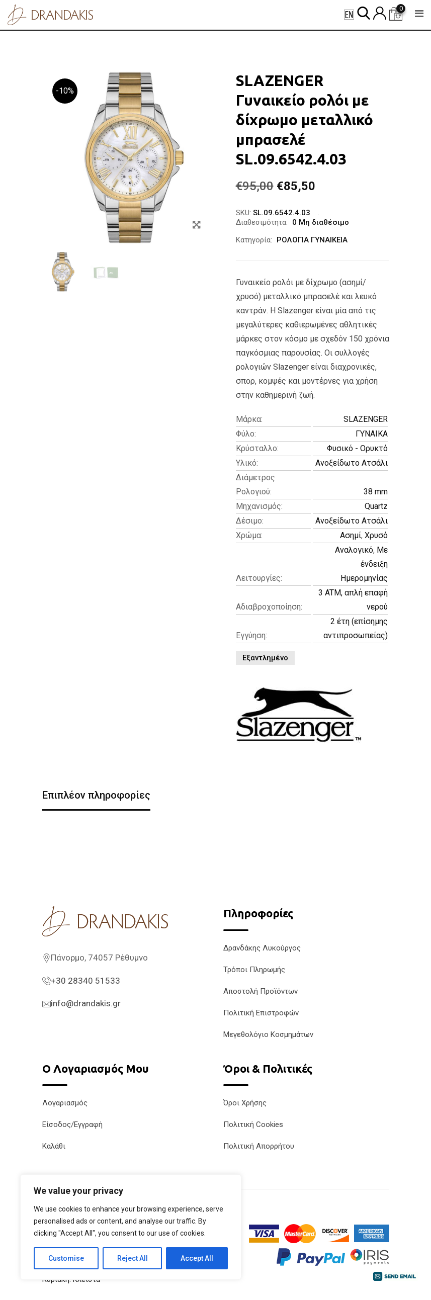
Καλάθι (53, 1146)
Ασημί (350, 535)
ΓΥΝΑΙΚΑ (372, 434)
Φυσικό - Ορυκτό (357, 448)
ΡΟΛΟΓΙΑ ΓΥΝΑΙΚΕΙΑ (312, 239)
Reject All (132, 1258)
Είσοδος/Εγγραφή (72, 1124)
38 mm (376, 491)
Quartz (376, 506)
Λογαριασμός (65, 1102)
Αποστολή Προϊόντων (260, 991)
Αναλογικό (354, 550)
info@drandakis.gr (86, 1003)
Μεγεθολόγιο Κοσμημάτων (268, 1034)
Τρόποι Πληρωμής (254, 969)
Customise (66, 1258)
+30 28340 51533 (85, 981)
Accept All (197, 1258)
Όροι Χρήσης (245, 1102)
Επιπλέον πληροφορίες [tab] (96, 795)
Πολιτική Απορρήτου (258, 1146)
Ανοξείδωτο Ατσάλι (351, 463)
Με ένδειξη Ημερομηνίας (364, 564)
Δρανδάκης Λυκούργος (262, 947)
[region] (130, 1227)
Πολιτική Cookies (253, 1124)
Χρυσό (376, 535)
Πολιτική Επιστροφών (261, 1012)
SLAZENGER (365, 419)
